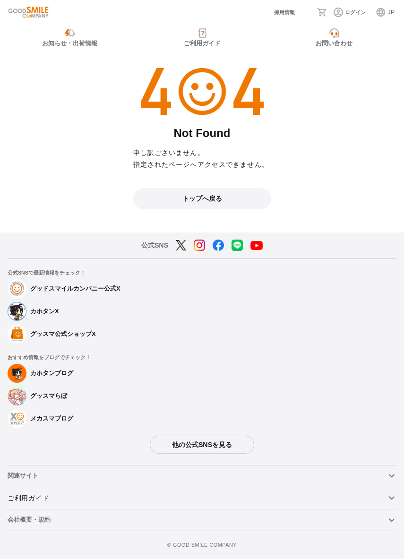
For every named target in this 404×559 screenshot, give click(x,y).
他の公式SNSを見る (202, 444)
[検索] (305, 12)
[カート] (322, 12)
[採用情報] (277, 12)
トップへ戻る (202, 198)
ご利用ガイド (28, 498)
